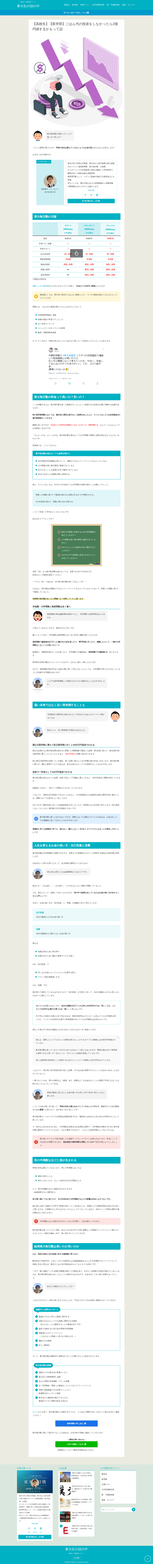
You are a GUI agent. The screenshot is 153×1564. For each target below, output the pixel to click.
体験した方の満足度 (41, 286)
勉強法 (67, 5)
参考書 (75, 5)
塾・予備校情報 (113, 5)
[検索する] (133, 1509)
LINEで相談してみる (75, 1444)
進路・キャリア (128, 5)
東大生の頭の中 (28, 6)
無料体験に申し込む (75, 1424)
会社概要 (76, 1558)
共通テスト (84, 5)
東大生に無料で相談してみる (75, 13)
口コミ (35, 1412)
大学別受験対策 (98, 5)
